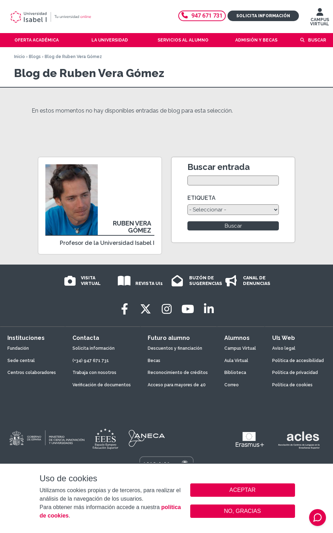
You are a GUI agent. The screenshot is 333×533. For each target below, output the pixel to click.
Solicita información (263, 15)
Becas (154, 360)
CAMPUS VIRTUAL (319, 18)
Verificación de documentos (101, 384)
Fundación (18, 348)
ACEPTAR (242, 490)
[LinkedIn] (209, 309)
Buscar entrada (218, 167)
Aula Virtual (236, 360)
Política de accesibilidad (298, 360)
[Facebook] (124, 309)
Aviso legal (283, 348)
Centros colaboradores (31, 372)
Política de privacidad (295, 372)
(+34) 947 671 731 (90, 360)
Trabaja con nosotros (94, 372)
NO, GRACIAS (242, 511)
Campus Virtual (240, 348)
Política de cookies (292, 384)
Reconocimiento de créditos (178, 372)
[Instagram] (167, 309)
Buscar (317, 40)
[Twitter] (145, 309)
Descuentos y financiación (175, 348)
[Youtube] (187, 309)
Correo (231, 384)
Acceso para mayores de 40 (177, 384)
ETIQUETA (201, 198)
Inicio (19, 56)
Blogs (35, 56)
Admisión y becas (256, 40)
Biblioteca (235, 372)
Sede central (21, 360)
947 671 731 (202, 15)
